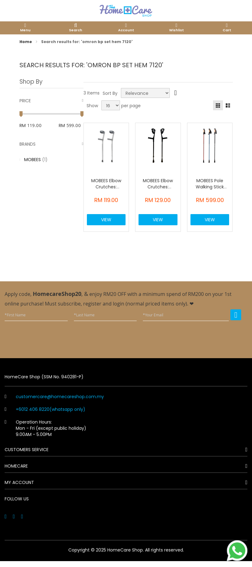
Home (26, 41)
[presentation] (194, 343)
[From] (39, 125)
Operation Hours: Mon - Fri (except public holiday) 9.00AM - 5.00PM (45, 434)
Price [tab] (25, 101)
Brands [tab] (27, 144)
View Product (106, 224)
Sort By (110, 93)
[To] (74, 125)
